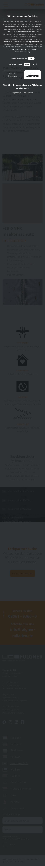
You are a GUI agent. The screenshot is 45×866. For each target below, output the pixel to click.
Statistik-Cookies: (22, 64)
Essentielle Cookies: (22, 58)
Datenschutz (28, 92)
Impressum (16, 92)
